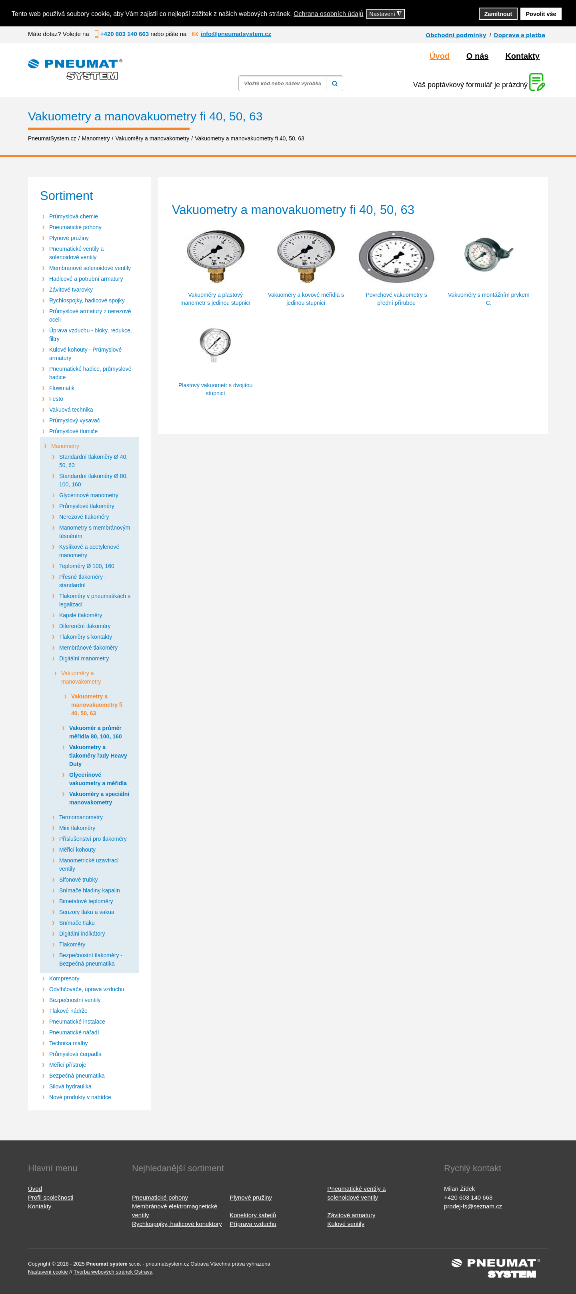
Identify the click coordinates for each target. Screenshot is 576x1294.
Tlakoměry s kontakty (85, 637)
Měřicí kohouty (77, 849)
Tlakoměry (72, 944)
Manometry (65, 446)
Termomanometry (81, 817)
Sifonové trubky (78, 879)
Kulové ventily (345, 1223)
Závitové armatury (351, 1215)
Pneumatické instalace (77, 1021)
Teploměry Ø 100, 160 (86, 566)
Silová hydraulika (70, 1086)
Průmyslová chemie (73, 216)
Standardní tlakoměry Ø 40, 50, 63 (93, 461)
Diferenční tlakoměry (84, 626)
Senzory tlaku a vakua (86, 912)
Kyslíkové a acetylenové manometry (89, 551)
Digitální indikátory (82, 933)
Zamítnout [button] (498, 14)
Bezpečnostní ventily (74, 1000)
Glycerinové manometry (88, 495)
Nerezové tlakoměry (84, 517)
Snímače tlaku (77, 923)
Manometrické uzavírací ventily (89, 864)
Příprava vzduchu (253, 1223)
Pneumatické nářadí (74, 1032)
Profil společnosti (50, 1197)
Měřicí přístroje (67, 1065)
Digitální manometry (84, 658)
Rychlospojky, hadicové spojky (87, 300)
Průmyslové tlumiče (73, 431)
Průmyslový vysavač (74, 420)
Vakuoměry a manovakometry (81, 677)
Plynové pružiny (69, 238)
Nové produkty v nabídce (80, 1097)
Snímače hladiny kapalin (89, 890)
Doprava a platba (519, 35)
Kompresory (64, 978)
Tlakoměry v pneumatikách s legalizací (94, 600)
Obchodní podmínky (456, 35)
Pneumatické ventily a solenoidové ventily (76, 253)
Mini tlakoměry (77, 828)
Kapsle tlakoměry (80, 615)
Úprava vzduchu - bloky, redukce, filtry (90, 334)
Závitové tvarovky (71, 289)
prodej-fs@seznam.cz (473, 1206)
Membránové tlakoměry (88, 647)
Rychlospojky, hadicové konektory (177, 1223)
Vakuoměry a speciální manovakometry (99, 798)
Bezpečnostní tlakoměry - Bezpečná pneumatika (90, 959)
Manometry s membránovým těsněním (94, 531)
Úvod (440, 56)
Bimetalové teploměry (86, 901)
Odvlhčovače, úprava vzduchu (86, 989)
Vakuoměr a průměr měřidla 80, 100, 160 (95, 732)
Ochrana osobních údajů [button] (328, 13)
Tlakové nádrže (68, 1011)
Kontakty (522, 56)
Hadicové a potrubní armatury (86, 279)
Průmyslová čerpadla (75, 1054)
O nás (477, 56)
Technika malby (68, 1043)
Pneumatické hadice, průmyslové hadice (90, 373)
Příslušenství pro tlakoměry (93, 839)
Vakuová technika (71, 409)
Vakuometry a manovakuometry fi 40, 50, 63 (96, 704)
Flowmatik (61, 388)
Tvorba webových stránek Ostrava (113, 1272)
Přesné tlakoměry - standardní (82, 581)
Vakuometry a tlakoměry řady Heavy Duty (98, 755)
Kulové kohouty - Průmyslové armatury (85, 353)
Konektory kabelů (253, 1215)
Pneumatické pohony (75, 227)
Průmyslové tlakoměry (86, 506)
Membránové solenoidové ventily (90, 268)
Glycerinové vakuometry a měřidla (98, 779)
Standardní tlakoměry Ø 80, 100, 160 (93, 480)
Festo (56, 399)
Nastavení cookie (48, 1272)
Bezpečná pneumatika (77, 1075)
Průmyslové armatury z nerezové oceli (90, 315)
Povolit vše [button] (541, 14)
